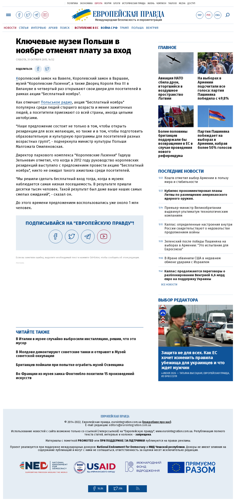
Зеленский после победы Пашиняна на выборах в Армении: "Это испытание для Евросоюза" (196, 245)
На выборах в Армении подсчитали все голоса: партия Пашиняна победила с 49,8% (213, 88)
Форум (107, 3)
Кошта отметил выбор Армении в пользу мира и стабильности (196, 180)
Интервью (38, 28)
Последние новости (181, 171)
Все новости (169, 284)
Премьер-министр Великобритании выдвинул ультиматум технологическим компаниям (196, 211)
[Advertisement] (79, 292)
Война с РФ (109, 28)
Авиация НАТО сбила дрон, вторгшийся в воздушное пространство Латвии (170, 88)
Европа (98, 3)
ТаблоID (172, 3)
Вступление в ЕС (86, 28)
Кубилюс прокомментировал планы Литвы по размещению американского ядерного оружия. (195, 194)
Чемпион (161, 3)
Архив (53, 28)
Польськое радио (56, 102)
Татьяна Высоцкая (190, 373)
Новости (10, 28)
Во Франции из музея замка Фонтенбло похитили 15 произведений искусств (75, 376)
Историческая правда (133, 3)
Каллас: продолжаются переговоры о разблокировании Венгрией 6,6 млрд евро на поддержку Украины (194, 275)
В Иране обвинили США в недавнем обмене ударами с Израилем (192, 260)
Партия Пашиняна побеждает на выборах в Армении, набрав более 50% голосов (215, 140)
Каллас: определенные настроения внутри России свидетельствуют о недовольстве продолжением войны (198, 228)
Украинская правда (52, 3)
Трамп (124, 28)
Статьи (24, 28)
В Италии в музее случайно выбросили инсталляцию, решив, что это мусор (76, 341)
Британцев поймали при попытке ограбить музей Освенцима (70, 365)
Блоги (116, 3)
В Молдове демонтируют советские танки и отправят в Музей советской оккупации (71, 354)
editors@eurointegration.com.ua (130, 425)
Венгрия (152, 28)
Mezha (182, 3)
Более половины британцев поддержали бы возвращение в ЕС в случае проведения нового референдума (175, 144)
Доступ (191, 3)
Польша (137, 28)
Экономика (86, 3)
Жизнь (150, 3)
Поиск (65, 28)
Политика (72, 3)
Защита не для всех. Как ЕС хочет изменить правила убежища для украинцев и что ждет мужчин (193, 360)
